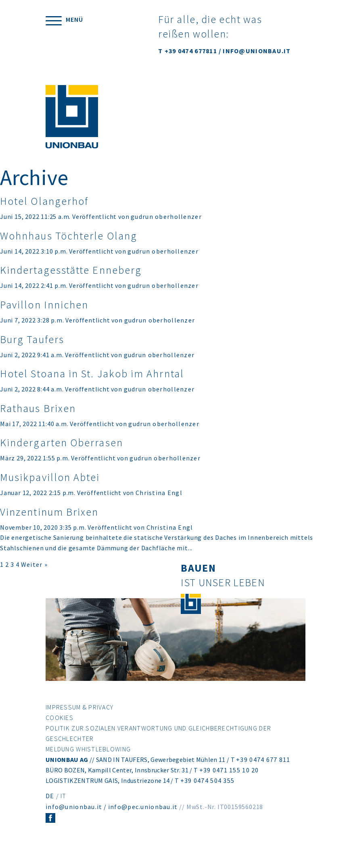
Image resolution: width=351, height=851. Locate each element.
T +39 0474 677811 (187, 51)
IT (64, 796)
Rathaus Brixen (38, 408)
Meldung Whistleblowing (88, 749)
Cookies (59, 718)
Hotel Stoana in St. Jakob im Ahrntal (92, 373)
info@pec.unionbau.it (143, 807)
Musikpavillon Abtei (50, 477)
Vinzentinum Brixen (49, 511)
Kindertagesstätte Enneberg (71, 270)
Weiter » (34, 564)
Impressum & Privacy (79, 707)
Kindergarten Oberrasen (61, 442)
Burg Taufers (32, 339)
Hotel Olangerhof (44, 201)
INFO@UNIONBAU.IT (256, 51)
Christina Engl (159, 493)
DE (50, 796)
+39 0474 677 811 (263, 759)
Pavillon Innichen (44, 304)
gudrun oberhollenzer (166, 216)
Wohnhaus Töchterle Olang (68, 235)
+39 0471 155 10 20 (229, 770)
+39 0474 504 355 (207, 780)
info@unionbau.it (74, 807)
